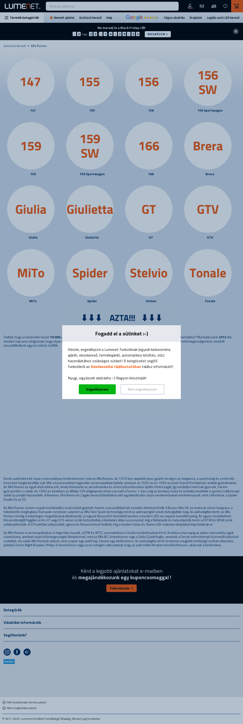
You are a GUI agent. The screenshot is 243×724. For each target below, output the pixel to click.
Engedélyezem (97, 389)
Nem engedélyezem (142, 389)
